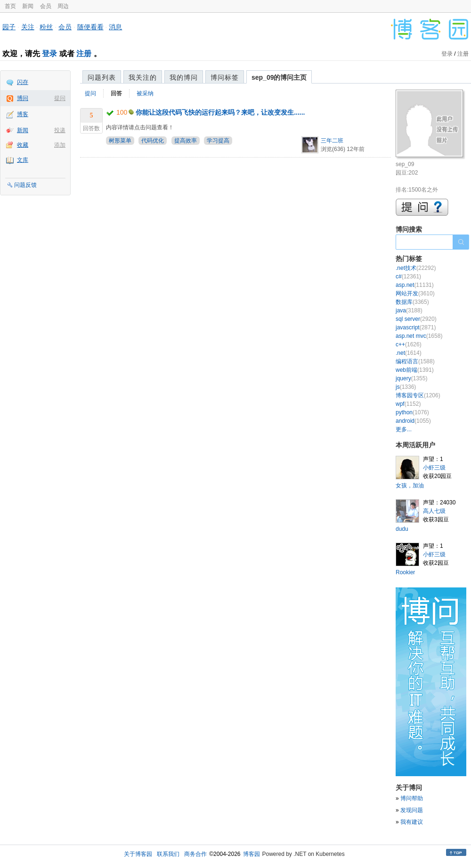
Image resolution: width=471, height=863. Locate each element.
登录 (49, 54)
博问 (22, 98)
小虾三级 (434, 467)
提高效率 (185, 140)
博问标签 (225, 77)
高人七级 (434, 511)
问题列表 (102, 77)
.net (409, 353)
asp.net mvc (419, 336)
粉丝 (46, 27)
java (409, 310)
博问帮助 (411, 798)
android (413, 421)
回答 (116, 93)
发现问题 (411, 810)
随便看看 (90, 27)
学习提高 (218, 140)
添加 (59, 145)
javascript (416, 327)
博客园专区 (418, 395)
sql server (416, 319)
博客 (22, 114)
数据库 (412, 302)
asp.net (415, 285)
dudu (402, 529)
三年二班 (332, 140)
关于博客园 (138, 854)
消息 (115, 27)
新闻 (27, 6)
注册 (83, 54)
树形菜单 (120, 140)
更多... (404, 429)
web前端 (415, 370)
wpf (408, 404)
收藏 (22, 145)
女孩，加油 (410, 485)
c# (408, 276)
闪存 (22, 82)
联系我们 (168, 854)
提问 (59, 98)
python (412, 412)
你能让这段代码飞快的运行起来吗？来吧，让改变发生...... (220, 112)
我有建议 (411, 822)
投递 (59, 130)
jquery (411, 378)
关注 (27, 27)
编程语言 (415, 361)
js (406, 387)
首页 (10, 6)
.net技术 (416, 268)
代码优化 (152, 140)
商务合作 (195, 854)
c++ (409, 344)
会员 (45, 6)
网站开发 (415, 293)
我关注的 (143, 77)
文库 (22, 160)
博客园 (251, 854)
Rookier (405, 572)
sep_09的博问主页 (279, 77)
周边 (63, 6)
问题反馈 (25, 185)
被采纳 (145, 93)
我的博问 (184, 77)
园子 (9, 27)
